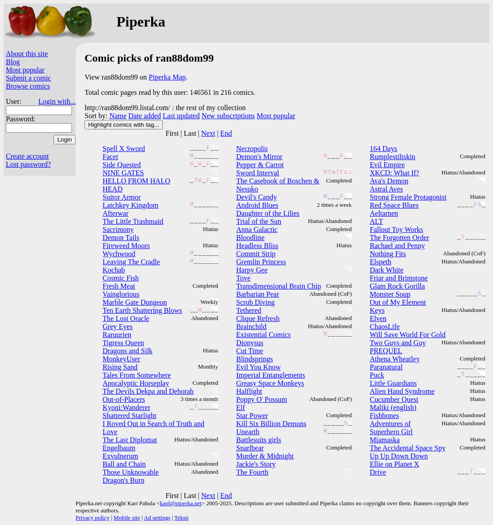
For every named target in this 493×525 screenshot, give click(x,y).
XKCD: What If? (394, 173)
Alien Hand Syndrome (402, 391)
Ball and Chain (124, 464)
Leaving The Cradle (131, 262)
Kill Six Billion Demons (271, 423)
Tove (243, 278)
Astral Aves (386, 189)
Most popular (25, 70)
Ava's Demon (389, 181)
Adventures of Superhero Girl (391, 428)
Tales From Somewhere (137, 375)
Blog (13, 62)
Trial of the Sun (258, 221)
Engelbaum (119, 448)
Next (208, 133)
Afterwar (116, 213)
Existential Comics (263, 334)
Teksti (182, 517)
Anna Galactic (257, 229)
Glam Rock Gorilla (397, 286)
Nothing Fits (388, 254)
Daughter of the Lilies (268, 213)
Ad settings (157, 517)
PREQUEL (386, 351)
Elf (240, 407)
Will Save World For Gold (407, 334)
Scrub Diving (255, 302)
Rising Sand (120, 367)
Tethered (248, 310)
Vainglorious (121, 294)
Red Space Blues (394, 205)
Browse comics (28, 86)
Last (190, 133)
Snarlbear (250, 448)
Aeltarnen (384, 213)
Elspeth (380, 262)
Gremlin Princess (261, 262)
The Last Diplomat (130, 440)
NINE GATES (123, 173)
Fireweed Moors (126, 245)
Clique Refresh (257, 318)
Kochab (114, 270)
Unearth (248, 432)
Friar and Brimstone (399, 278)
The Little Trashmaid (133, 221)
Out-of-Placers (124, 399)
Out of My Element (398, 302)
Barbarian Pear (257, 294)
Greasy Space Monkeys (270, 383)
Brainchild (251, 326)
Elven (378, 318)
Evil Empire (387, 165)
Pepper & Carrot (260, 165)
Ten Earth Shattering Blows (142, 310)
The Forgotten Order (399, 237)
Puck (377, 375)
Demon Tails (121, 237)
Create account (27, 156)
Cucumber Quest (394, 399)
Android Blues (257, 205)
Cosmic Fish (121, 278)
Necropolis (252, 148)
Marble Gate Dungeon (135, 302)
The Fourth (252, 472)
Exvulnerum (120, 456)
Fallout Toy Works (396, 229)
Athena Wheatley (395, 359)
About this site (27, 54)
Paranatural (386, 367)
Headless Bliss (257, 245)
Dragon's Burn (123, 480)
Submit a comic (28, 78)
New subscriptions (228, 116)
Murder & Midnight (265, 456)
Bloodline (250, 237)
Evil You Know (258, 367)
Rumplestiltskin (392, 156)
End (226, 133)
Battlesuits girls (258, 440)
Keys (377, 310)
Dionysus (249, 343)
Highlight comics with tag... (123, 124)
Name (117, 116)
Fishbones (384, 415)
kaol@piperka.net (180, 503)
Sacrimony (118, 229)
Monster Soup (390, 294)
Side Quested (122, 165)
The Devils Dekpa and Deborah (148, 391)
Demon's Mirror (259, 156)
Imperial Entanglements (270, 375)
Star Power (252, 415)
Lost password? (28, 164)
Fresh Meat (119, 286)
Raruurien (117, 334)
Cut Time (249, 351)
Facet (110, 156)
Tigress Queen (123, 343)
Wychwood (119, 254)
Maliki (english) (393, 407)
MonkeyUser (121, 359)
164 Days (383, 148)
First (172, 133)
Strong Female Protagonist (408, 197)
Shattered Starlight (130, 415)
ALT (376, 221)
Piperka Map (167, 77)
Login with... (57, 101)
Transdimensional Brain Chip (278, 286)
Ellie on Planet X (394, 464)
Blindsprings (254, 359)
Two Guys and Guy (398, 343)
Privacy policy (92, 517)
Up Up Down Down (399, 456)
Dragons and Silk (127, 351)
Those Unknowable (131, 472)
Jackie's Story (256, 464)
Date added (144, 116)
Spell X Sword (124, 148)
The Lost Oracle (126, 318)
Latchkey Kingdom (130, 205)
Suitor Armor (122, 197)
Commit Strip (256, 254)
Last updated (181, 116)
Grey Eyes (118, 326)
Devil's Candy (256, 197)
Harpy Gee (252, 270)
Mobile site (127, 517)
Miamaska (385, 440)
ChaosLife (385, 326)
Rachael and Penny (397, 245)
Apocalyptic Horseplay (136, 383)
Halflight (249, 391)
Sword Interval (257, 173)
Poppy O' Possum (261, 399)
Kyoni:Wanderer (126, 407)
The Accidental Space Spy (407, 448)
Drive (378, 472)
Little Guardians (393, 383)
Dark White (386, 270)
